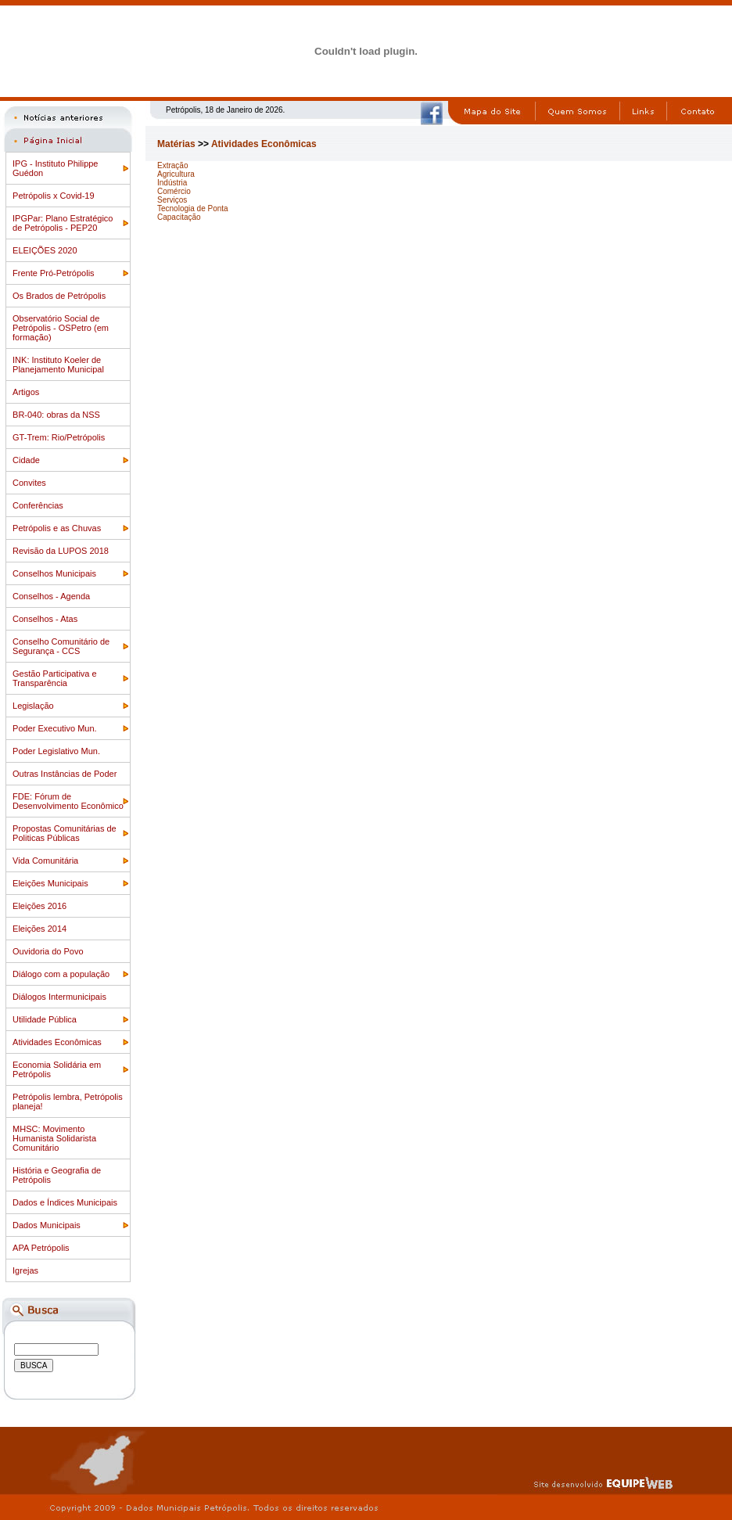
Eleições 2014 (39, 928)
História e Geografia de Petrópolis (57, 1175)
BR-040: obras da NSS (56, 414)
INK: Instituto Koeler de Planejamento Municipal (58, 364)
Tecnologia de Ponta (192, 208)
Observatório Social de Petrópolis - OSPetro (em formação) (61, 328)
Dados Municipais (47, 1225)
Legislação (33, 705)
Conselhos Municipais (54, 573)
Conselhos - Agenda (51, 596)
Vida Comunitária (45, 860)
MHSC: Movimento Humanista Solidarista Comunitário (54, 1138)
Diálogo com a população (61, 974)
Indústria (172, 182)
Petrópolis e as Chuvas (57, 528)
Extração (172, 165)
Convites (29, 482)
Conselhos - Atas (45, 618)
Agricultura (176, 174)
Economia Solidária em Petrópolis (57, 1069)
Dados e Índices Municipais (65, 1202)
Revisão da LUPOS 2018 (61, 550)
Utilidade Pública (45, 1019)
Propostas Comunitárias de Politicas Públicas (65, 833)
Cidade (26, 460)
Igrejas (25, 1270)
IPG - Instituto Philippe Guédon (55, 168)
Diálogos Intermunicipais (59, 996)
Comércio (174, 191)
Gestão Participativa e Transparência (55, 678)
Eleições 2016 (39, 906)
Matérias (176, 143)
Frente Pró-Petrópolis (54, 273)
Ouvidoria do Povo (48, 951)
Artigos (26, 392)
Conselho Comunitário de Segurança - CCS (61, 646)
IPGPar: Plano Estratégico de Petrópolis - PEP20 (63, 223)
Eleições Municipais (50, 883)
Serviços (172, 200)
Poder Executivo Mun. (55, 728)
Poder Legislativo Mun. (56, 751)
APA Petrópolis (41, 1247)
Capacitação (179, 217)
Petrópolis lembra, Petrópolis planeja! (68, 1101)
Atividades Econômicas (57, 1042)
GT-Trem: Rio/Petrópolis (59, 437)
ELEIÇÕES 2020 (45, 250)
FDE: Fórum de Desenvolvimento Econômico (68, 801)
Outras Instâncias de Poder (65, 773)
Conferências (38, 505)
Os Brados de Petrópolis (59, 295)
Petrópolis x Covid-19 (54, 195)
